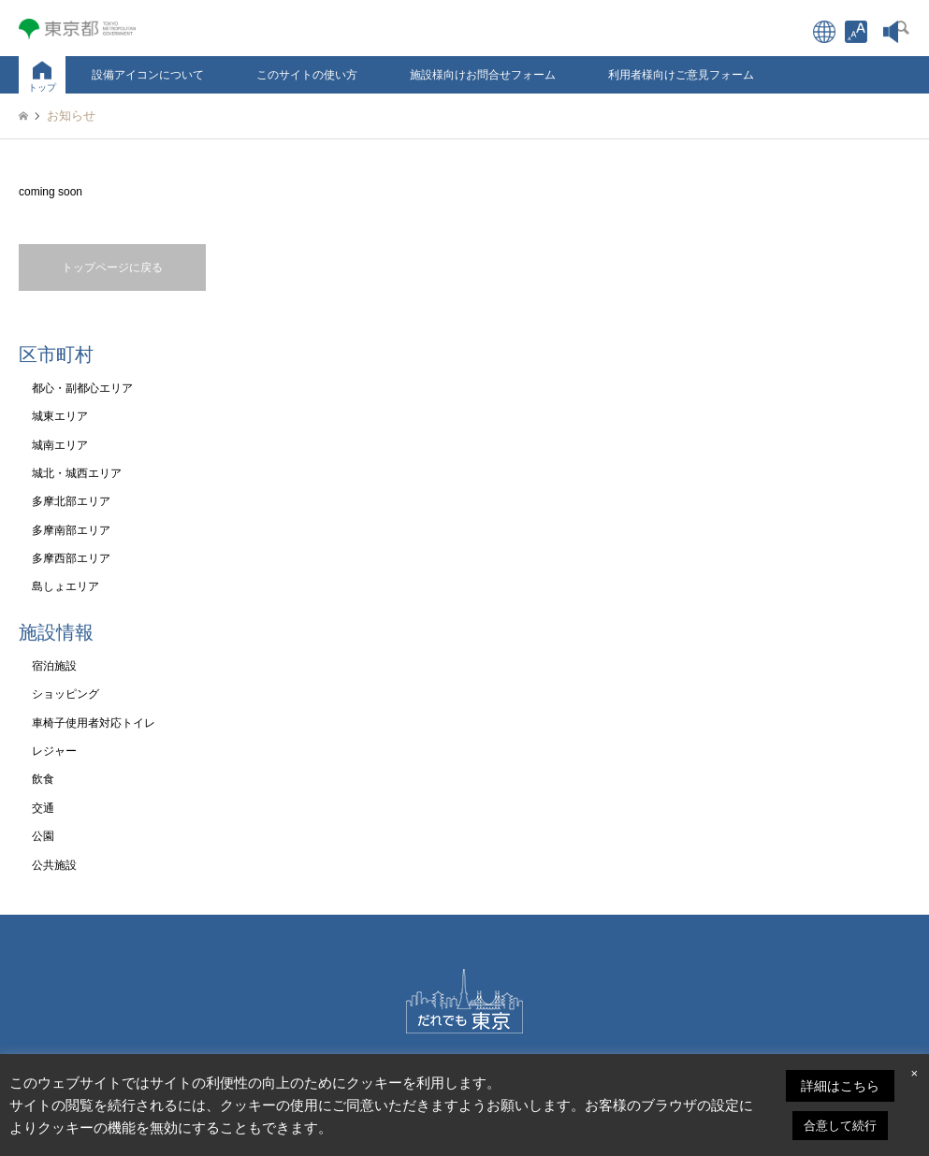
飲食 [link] (43, 779)
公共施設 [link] (54, 865)
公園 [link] (43, 836)
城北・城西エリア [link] (77, 473)
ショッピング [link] (65, 694)
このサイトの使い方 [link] (306, 74)
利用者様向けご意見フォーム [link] (681, 74)
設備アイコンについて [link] (148, 74)
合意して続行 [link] (840, 1126)
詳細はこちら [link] (840, 1085)
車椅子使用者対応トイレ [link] (93, 723)
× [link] (914, 1073)
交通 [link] (43, 808)
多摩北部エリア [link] (71, 501)
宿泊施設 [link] (54, 665)
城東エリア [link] (60, 416)
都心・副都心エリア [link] (82, 388)
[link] (856, 31)
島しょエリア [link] (65, 586)
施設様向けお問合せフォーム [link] (483, 74)
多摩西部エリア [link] (71, 558)
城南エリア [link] (60, 445)
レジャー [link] (54, 751)
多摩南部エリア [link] (71, 530)
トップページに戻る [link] (112, 267)
